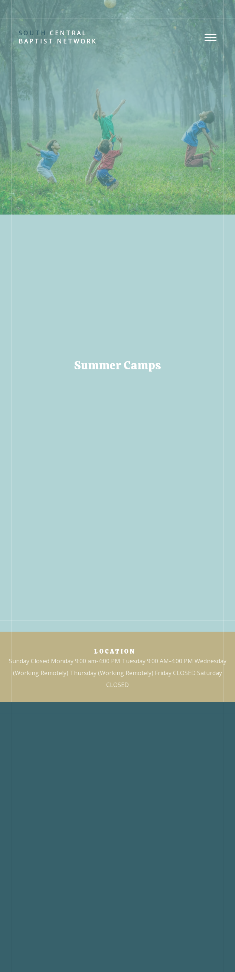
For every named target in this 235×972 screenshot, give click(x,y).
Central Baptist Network (58, 37)
